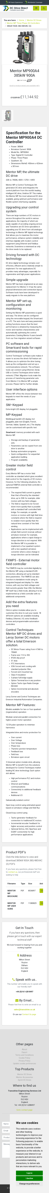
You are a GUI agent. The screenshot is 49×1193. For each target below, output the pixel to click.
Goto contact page (24, 1110)
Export (24, 1052)
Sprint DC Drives (24, 1080)
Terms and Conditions (24, 1055)
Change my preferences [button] (29, 1184)
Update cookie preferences (24, 1063)
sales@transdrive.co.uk (24, 1010)
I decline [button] (29, 1178)
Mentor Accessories (24, 1077)
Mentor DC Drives (34, 20)
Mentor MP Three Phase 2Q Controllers (23, 23)
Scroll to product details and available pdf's (25, 85)
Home (21, 20)
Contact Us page (29, 1014)
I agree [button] (29, 1173)
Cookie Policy (24, 1058)
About (24, 1049)
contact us (12, 872)
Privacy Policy (24, 1061)
